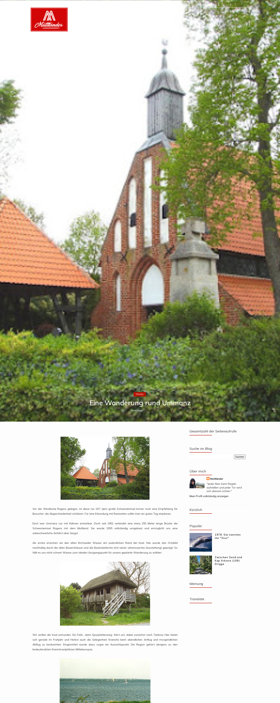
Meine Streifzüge (72, 3)
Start (33, 3)
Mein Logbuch (94, 3)
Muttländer (137, 410)
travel (140, 394)
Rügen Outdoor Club (135, 3)
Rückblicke (170, 3)
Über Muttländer (49, 3)
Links (184, 3)
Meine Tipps (113, 3)
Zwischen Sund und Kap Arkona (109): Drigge (228, 560)
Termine (155, 3)
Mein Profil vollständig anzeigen (209, 496)
